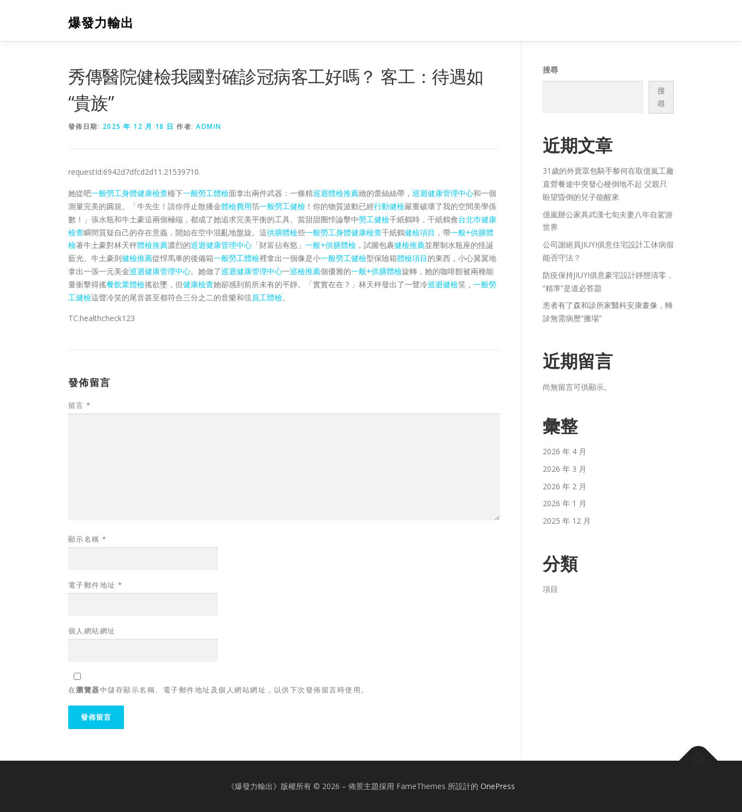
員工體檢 (267, 297)
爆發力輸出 (101, 22)
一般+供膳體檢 (330, 245)
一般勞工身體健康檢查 (129, 193)
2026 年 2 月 (564, 486)
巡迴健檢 (443, 284)
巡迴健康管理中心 (442, 193)
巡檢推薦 (305, 271)
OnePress (497, 786)
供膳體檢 (282, 232)
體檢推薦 (152, 245)
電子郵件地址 (95, 585)
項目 (550, 589)
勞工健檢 (374, 219)
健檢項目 (420, 232)
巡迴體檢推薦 (336, 193)
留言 (79, 405)
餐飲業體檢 (125, 284)
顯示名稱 (87, 539)
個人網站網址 (92, 631)
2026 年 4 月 (564, 451)
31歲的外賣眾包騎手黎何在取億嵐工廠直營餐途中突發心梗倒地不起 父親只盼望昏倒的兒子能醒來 (608, 183)
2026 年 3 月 (564, 469)
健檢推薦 (409, 245)
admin (209, 126)
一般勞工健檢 (282, 206)
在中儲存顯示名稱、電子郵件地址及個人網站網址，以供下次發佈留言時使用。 (218, 690)
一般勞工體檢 (206, 193)
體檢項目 (412, 258)
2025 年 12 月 (567, 520)
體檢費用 (236, 206)
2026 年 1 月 (564, 503)
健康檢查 (198, 284)
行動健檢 (389, 206)
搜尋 (550, 69)
